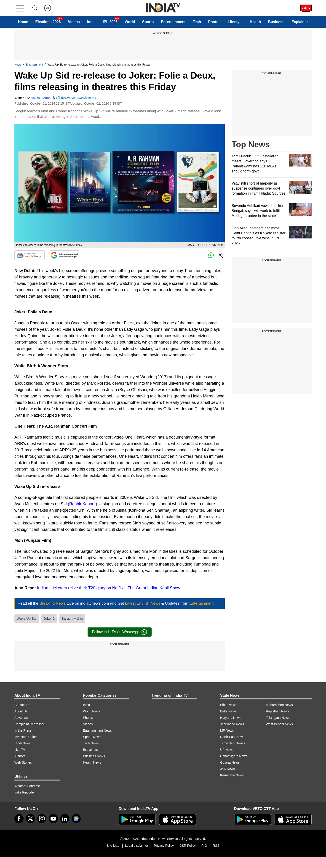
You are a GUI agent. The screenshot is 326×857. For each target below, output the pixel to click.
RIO (204, 845)
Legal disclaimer (136, 845)
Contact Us (22, 705)
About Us (21, 711)
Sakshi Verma (41, 98)
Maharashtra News (279, 705)
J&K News (227, 769)
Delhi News (228, 711)
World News (91, 711)
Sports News (92, 737)
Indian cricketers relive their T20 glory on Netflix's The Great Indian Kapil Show (108, 588)
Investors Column (26, 737)
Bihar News (228, 705)
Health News (92, 762)
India (91, 22)
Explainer (299, 22)
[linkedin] (64, 818)
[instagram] (41, 818)
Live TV (19, 749)
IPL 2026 (110, 22)
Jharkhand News (232, 724)
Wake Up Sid (27, 618)
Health (255, 22)
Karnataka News (232, 775)
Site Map (113, 845)
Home (23, 22)
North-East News (232, 737)
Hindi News (22, 743)
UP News (226, 749)
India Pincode (24, 792)
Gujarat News (230, 762)
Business (276, 22)
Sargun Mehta (72, 618)
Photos (214, 22)
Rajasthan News (277, 711)
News (17, 64)
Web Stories (23, 762)
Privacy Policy (164, 845)
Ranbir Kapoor (82, 504)
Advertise (21, 717)
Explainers (90, 749)
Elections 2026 (48, 22)
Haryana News (230, 717)
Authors (19, 756)
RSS (216, 845)
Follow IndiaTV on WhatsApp (119, 632)
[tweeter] (30, 818)
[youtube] (53, 818)
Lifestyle (235, 22)
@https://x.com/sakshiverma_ (77, 97)
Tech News (91, 743)
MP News (227, 730)
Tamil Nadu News (232, 743)
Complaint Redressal (29, 724)
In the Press (23, 730)
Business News (94, 756)
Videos (74, 22)
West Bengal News (279, 724)
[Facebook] (19, 818)
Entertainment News (97, 730)
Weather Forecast (27, 786)
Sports (148, 22)
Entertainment (173, 22)
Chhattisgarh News (233, 756)
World (130, 22)
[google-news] (76, 818)
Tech (197, 22)
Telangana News (278, 717)
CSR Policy (187, 845)
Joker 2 (49, 618)
